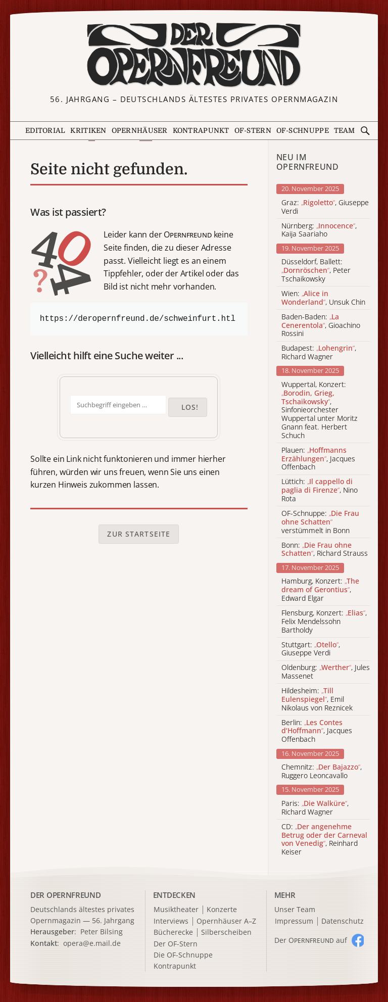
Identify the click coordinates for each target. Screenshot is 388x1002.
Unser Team (294, 909)
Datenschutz (342, 921)
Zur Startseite (138, 534)
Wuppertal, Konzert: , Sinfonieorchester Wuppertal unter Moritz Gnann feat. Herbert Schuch (319, 410)
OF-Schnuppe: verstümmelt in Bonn (320, 522)
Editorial (45, 130)
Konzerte (222, 909)
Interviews (171, 921)
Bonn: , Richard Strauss (324, 549)
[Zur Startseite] (194, 54)
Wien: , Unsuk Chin (323, 298)
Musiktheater (176, 909)
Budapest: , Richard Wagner (318, 352)
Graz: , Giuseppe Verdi (325, 207)
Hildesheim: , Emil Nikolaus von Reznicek (317, 699)
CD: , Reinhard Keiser (324, 839)
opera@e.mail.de (92, 943)
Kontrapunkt (201, 130)
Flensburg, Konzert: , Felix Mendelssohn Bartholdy (324, 621)
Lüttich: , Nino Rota (319, 490)
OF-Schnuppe (302, 130)
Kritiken (88, 130)
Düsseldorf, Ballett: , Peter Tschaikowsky (316, 270)
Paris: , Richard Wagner (315, 808)
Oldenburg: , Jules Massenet (325, 672)
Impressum (294, 921)
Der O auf (310, 940)
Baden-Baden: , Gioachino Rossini (320, 325)
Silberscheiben (226, 932)
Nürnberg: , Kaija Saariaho (319, 230)
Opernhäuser (140, 130)
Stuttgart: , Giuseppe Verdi (310, 649)
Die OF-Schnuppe (183, 955)
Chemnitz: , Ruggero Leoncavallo (321, 771)
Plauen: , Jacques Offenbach (318, 458)
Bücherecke (173, 932)
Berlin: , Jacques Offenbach (316, 731)
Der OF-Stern (176, 944)
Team (344, 130)
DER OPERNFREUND (65, 895)
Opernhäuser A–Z (226, 921)
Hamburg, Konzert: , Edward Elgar (320, 589)
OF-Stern (252, 130)
